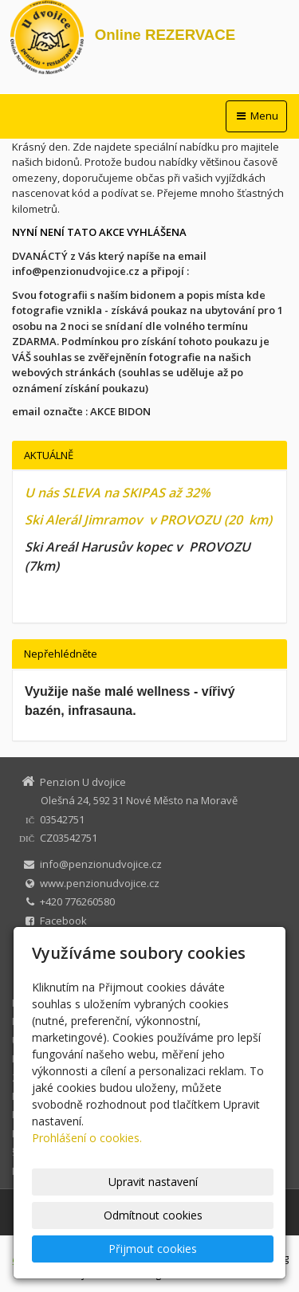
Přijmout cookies (152, 1248)
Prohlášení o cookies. (87, 1137)
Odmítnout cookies (153, 1215)
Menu (256, 115)
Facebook (63, 920)
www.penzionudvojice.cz (99, 883)
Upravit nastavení (153, 1181)
